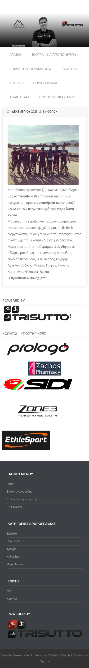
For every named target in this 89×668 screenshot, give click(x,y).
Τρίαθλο (12, 533)
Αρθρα (15, 83)
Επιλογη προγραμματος (30, 69)
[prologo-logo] (38, 358)
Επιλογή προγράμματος (22, 499)
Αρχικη (15, 55)
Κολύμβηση (14, 556)
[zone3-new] (37, 427)
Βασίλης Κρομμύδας (19, 491)
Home (10, 484)
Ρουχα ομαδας (46, 83)
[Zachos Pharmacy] (44, 374)
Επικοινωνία (14, 507)
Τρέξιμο (11, 549)
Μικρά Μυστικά (16, 564)
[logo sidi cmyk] (38, 390)
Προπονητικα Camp (56, 97)
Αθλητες (70, 69)
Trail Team (19, 97)
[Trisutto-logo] (37, 321)
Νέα (9, 591)
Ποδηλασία (13, 541)
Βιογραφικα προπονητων (54, 55)
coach (52, 111)
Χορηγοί (12, 598)
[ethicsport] (26, 448)
